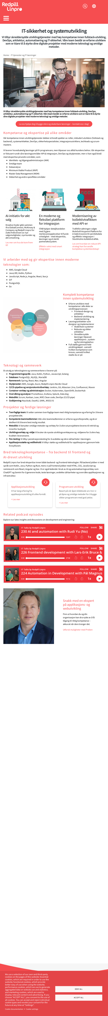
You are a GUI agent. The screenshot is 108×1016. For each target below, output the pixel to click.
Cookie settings (32, 1009)
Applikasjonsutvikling (23, 486)
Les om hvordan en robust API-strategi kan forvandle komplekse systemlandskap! (86, 246)
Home (6, 55)
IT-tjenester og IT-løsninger (23, 55)
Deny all (79, 988)
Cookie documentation (14, 1009)
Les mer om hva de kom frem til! (19, 243)
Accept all (79, 998)
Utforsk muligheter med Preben (78, 629)
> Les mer (15, 499)
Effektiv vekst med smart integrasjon (50, 247)
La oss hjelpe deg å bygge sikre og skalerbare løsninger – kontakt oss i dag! (54, 123)
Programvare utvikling (71, 486)
